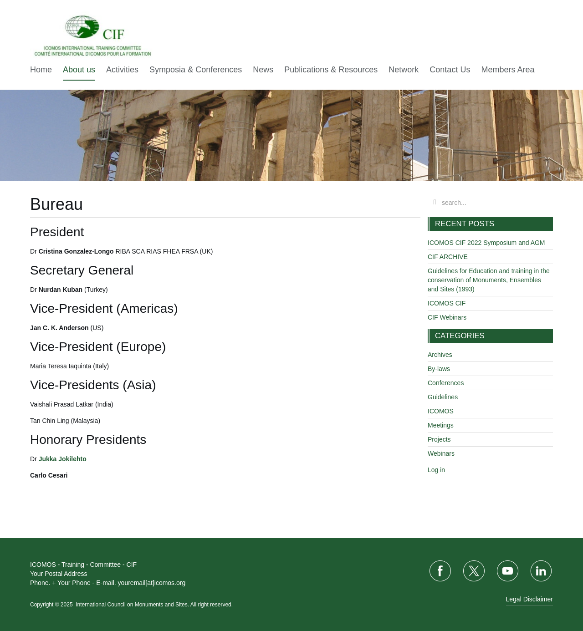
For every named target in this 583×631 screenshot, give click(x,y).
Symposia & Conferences (195, 69)
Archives (440, 354)
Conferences (446, 383)
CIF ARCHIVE (448, 256)
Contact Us (450, 69)
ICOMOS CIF (446, 303)
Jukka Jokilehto (63, 459)
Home (41, 69)
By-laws (439, 368)
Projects (439, 439)
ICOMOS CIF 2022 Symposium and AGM (486, 242)
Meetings (441, 425)
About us (79, 69)
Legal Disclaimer (529, 599)
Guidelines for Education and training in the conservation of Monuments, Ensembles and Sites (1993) (489, 280)
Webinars (441, 453)
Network (404, 69)
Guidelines (443, 397)
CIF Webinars (447, 317)
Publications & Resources (331, 69)
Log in (436, 469)
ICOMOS (441, 411)
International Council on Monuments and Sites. (133, 604)
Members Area (507, 69)
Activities (122, 69)
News (263, 69)
